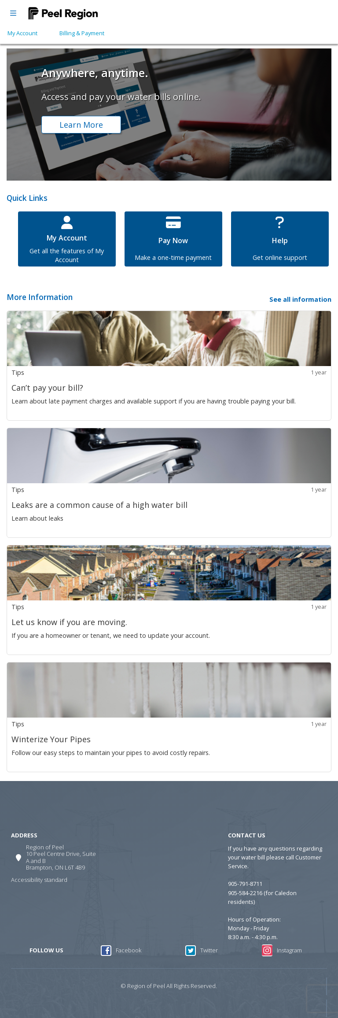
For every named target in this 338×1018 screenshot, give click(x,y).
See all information (300, 299)
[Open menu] (13, 13)
